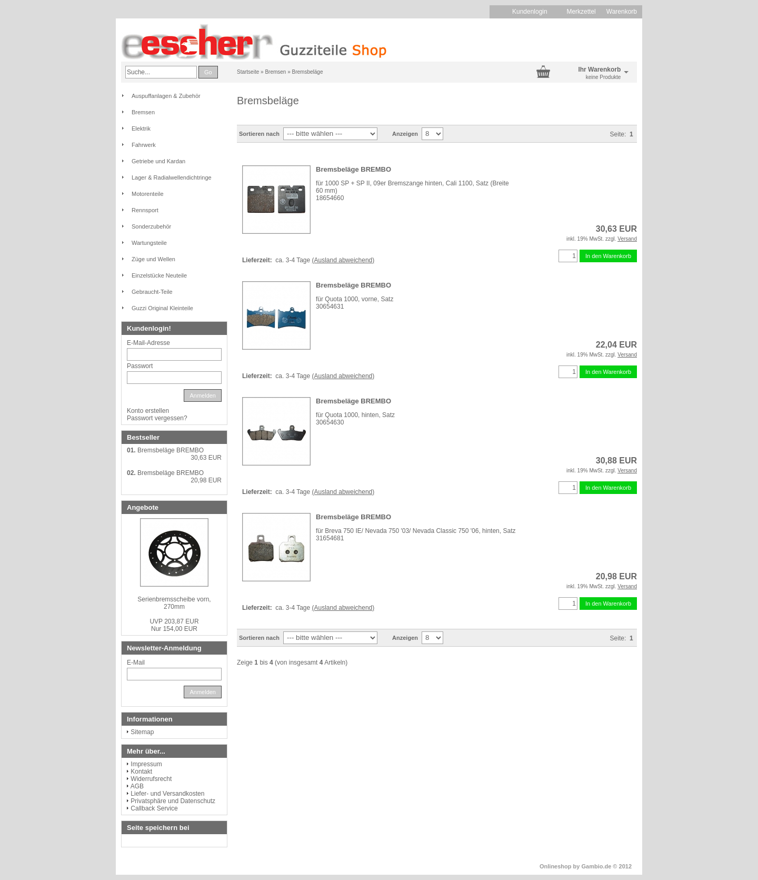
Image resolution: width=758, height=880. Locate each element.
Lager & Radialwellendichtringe (172, 177)
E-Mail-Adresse (148, 343)
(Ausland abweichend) (343, 260)
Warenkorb (621, 11)
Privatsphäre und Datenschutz (173, 801)
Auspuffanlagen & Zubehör (166, 96)
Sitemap (142, 732)
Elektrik (141, 128)
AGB (137, 786)
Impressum (146, 764)
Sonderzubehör (151, 226)
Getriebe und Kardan (158, 161)
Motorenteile (148, 194)
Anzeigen (405, 134)
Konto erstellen (148, 410)
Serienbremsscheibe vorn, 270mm (174, 603)
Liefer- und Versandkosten (167, 793)
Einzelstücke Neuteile (159, 275)
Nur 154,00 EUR (173, 625)
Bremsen (143, 112)
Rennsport (145, 210)
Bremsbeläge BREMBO (353, 169)
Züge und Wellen (153, 259)
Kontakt (141, 771)
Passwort (140, 366)
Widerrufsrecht (151, 779)
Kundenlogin (534, 11)
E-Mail (136, 662)
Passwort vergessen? (157, 418)
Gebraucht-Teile (152, 292)
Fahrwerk (144, 145)
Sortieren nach (259, 134)
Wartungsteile (149, 243)
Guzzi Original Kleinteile (162, 308)
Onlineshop (556, 866)
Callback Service (154, 808)
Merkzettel (580, 11)
